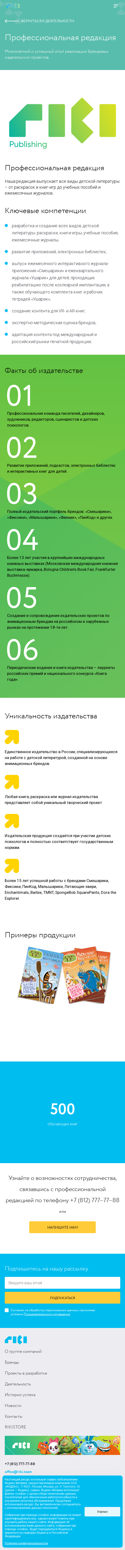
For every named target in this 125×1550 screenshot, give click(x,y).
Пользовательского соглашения (47, 1314)
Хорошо (102, 1511)
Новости (13, 1406)
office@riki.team (18, 1472)
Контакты (13, 1417)
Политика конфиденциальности (26, 1543)
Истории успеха (20, 1395)
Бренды (12, 1362)
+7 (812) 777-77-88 (20, 1464)
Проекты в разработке (26, 1373)
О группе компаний (23, 1352)
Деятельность (18, 1384)
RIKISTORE (15, 1427)
